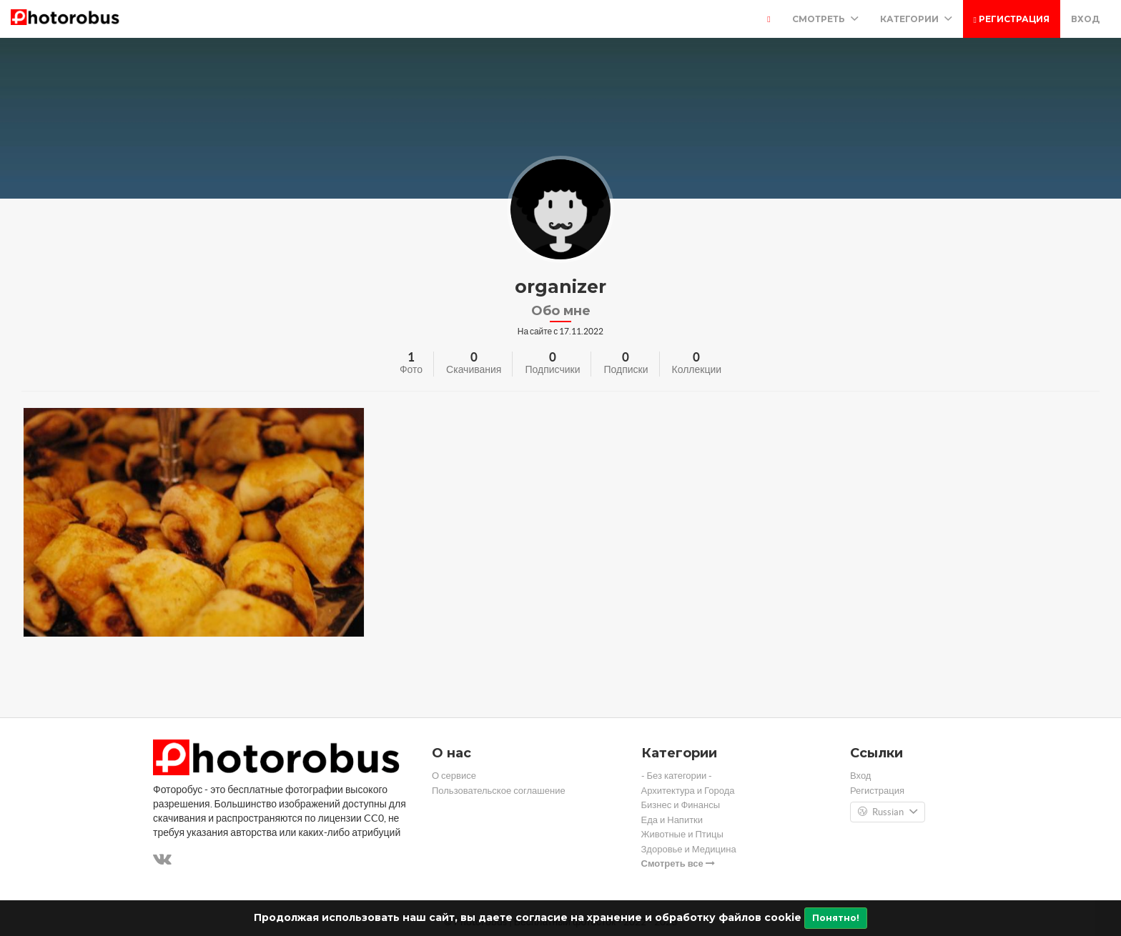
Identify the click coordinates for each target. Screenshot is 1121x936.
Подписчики (552, 369)
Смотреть (825, 19)
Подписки (625, 369)
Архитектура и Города (688, 790)
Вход (1085, 19)
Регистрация (1012, 19)
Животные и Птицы (682, 834)
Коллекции (697, 369)
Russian (887, 812)
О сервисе (454, 775)
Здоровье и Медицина (688, 849)
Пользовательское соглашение (499, 790)
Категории (916, 19)
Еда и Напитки (672, 820)
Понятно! (835, 917)
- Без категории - (677, 775)
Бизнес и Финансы (681, 805)
